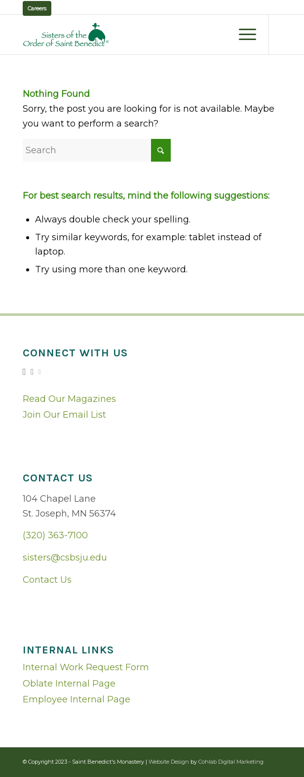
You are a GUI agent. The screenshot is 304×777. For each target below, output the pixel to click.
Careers (37, 8)
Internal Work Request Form (86, 667)
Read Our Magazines (69, 398)
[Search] (97, 150)
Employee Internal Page (76, 699)
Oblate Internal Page (69, 683)
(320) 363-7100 (55, 535)
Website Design (169, 761)
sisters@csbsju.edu (65, 557)
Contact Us (47, 579)
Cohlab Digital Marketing (231, 761)
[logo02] (126, 34)
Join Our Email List (64, 414)
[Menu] (242, 34)
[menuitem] (242, 34)
